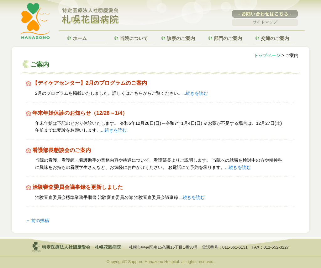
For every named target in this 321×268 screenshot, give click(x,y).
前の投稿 (37, 220)
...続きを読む (195, 93)
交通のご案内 (275, 38)
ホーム (80, 38)
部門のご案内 (228, 38)
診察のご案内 (181, 38)
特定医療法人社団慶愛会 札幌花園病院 (90, 16)
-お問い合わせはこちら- (265, 14)
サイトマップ (265, 22)
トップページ (267, 55)
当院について (134, 38)
